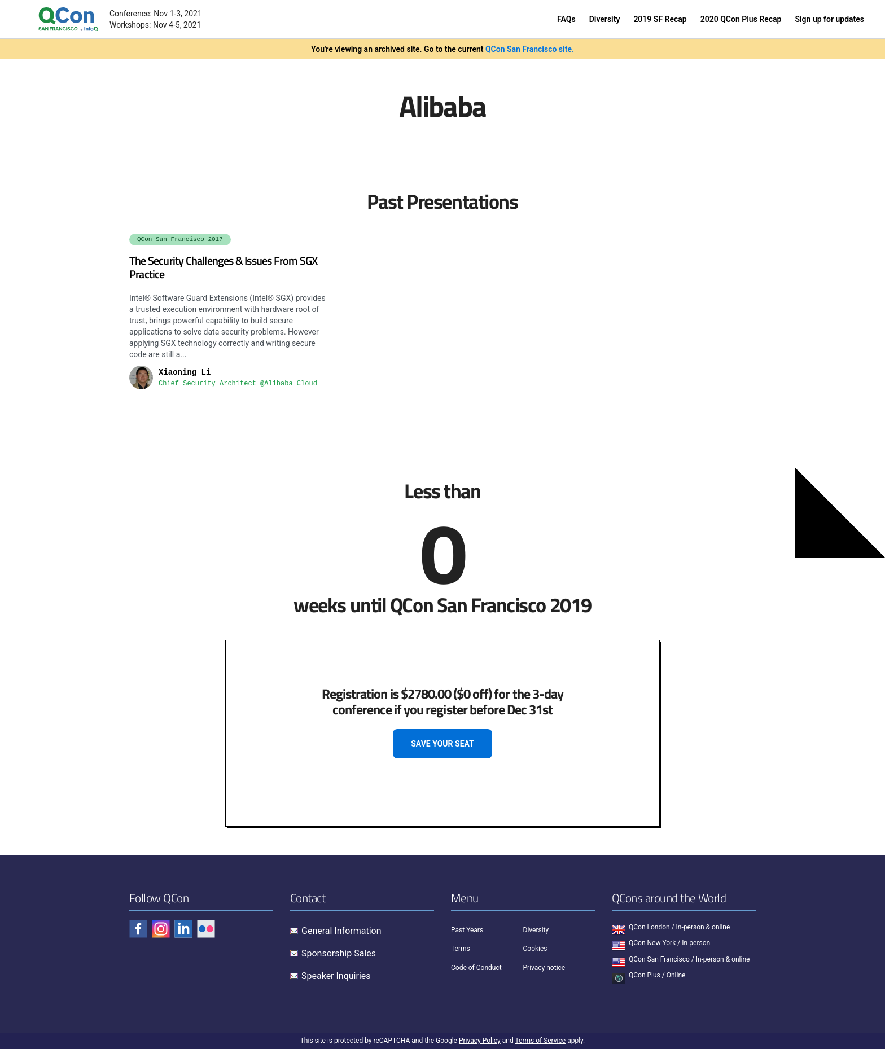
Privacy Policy (480, 1040)
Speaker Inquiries (336, 976)
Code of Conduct (476, 968)
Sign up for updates (829, 19)
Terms (460, 949)
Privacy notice (544, 968)
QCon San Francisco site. (529, 49)
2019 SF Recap (659, 19)
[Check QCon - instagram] (161, 929)
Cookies (535, 949)
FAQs (566, 19)
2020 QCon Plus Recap (741, 19)
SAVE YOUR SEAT (442, 743)
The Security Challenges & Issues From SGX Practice (223, 267)
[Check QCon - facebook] (138, 929)
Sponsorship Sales (338, 953)
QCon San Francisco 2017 (180, 239)
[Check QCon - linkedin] (183, 929)
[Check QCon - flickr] (206, 929)
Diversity (604, 19)
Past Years (467, 930)
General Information (341, 930)
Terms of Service (540, 1040)
